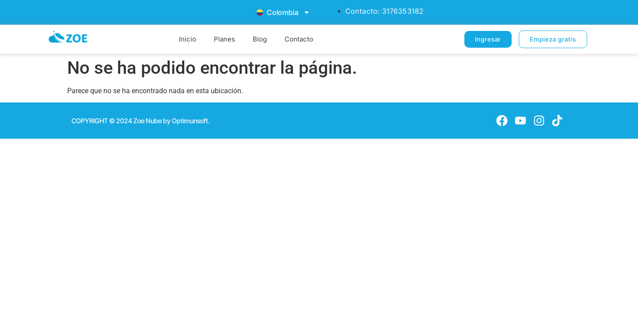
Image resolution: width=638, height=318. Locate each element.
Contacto (299, 39)
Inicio (187, 39)
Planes (224, 39)
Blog (260, 39)
